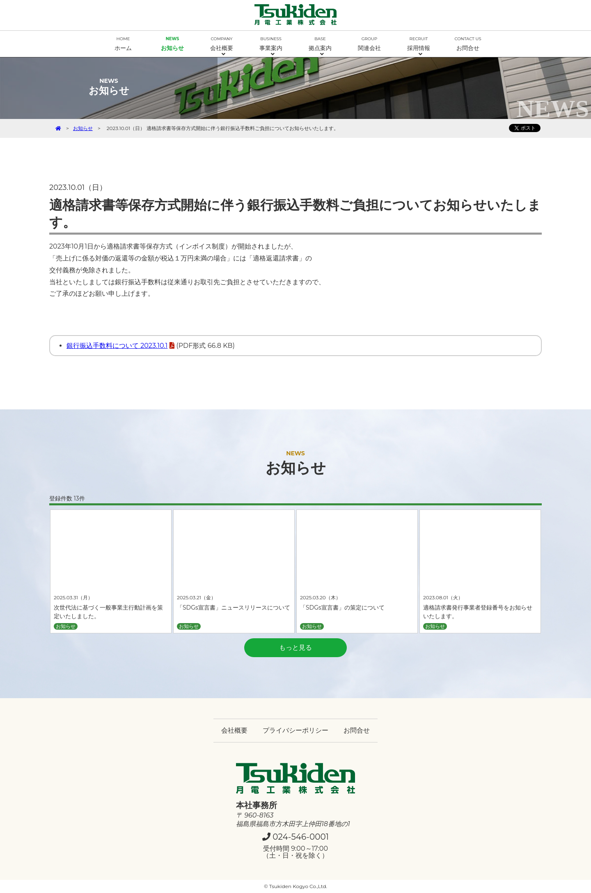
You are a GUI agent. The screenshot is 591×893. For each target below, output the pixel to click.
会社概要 (221, 46)
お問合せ (467, 44)
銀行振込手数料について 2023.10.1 (116, 345)
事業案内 (271, 46)
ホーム (123, 44)
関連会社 (369, 44)
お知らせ (172, 44)
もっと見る (295, 647)
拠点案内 (320, 46)
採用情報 (418, 46)
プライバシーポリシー (295, 730)
